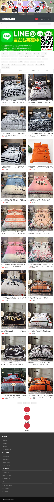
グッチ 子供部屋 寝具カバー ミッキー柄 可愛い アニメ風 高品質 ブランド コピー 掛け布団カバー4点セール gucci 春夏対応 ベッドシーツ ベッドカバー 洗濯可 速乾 (40, 102)
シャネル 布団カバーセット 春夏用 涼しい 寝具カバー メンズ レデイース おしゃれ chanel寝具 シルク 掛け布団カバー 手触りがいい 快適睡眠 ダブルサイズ (13, 201)
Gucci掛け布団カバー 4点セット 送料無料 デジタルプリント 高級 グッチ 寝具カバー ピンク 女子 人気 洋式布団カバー (40, 201)
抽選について (6, 459)
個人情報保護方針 (7, 449)
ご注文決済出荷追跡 (7, 485)
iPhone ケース (4, 53)
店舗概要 (5, 440)
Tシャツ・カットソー (16, 64)
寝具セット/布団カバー (10, 27)
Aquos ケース (28, 53)
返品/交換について (7, 475)
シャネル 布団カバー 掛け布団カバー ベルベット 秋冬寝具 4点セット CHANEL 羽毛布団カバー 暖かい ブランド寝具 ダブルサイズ (13, 299)
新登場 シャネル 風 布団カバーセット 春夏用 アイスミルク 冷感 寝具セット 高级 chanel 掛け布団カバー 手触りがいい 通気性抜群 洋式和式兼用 (13, 168)
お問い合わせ (6, 488)
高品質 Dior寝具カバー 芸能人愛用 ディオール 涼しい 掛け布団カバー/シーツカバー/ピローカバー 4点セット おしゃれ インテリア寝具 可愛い (13, 102)
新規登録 (23, 14)
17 (32, 402)
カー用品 (20, 61)
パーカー (26, 61)
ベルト (11, 56)
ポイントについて (7, 465)
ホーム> (4, 27)
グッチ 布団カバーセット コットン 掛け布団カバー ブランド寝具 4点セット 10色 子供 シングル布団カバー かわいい (40, 332)
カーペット (33, 59)
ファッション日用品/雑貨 (24, 59)
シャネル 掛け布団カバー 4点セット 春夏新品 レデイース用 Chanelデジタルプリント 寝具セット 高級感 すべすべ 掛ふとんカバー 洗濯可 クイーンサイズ (13, 266)
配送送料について (7, 478)
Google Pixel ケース (5, 59)
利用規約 (5, 443)
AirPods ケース (5, 56)
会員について (6, 456)
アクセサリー (40, 61)
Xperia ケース (36, 53)
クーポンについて (7, 462)
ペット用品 (14, 59)
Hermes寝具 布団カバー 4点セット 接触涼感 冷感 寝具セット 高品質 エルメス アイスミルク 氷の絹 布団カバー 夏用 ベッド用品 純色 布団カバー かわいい (40, 168)
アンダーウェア (13, 61)
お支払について (6, 472)
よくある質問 (6, 491)
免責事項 (5, 446)
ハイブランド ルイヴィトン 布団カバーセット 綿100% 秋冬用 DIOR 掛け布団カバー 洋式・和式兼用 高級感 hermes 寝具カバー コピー (13, 397)
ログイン (30, 14)
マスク (21, 56)
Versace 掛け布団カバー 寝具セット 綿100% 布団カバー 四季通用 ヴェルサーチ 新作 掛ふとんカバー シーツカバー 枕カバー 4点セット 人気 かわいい (13, 332)
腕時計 (24, 64)
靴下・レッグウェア (40, 64)
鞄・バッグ (33, 61)
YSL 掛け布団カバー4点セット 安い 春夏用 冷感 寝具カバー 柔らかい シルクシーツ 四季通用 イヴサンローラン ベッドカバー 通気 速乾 (13, 233)
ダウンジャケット (5, 67)
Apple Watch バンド (40, 56)
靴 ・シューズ (30, 64)
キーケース (45, 59)
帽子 (39, 59)
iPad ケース (44, 53)
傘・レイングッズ (5, 64)
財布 (16, 56)
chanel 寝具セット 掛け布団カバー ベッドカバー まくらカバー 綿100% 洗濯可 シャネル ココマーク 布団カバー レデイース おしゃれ (13, 364)
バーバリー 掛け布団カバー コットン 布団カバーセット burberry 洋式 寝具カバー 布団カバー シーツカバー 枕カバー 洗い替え (40, 299)
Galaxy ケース (12, 53)
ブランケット (4, 61)
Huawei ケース (20, 53)
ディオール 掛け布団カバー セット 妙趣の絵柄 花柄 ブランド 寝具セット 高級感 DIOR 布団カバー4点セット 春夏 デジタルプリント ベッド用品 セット (40, 266)
